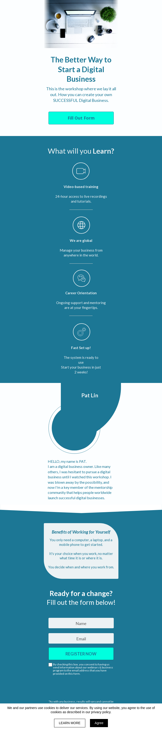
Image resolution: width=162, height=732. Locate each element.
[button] (81, 118)
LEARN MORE (70, 723)
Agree (99, 723)
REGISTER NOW (81, 654)
